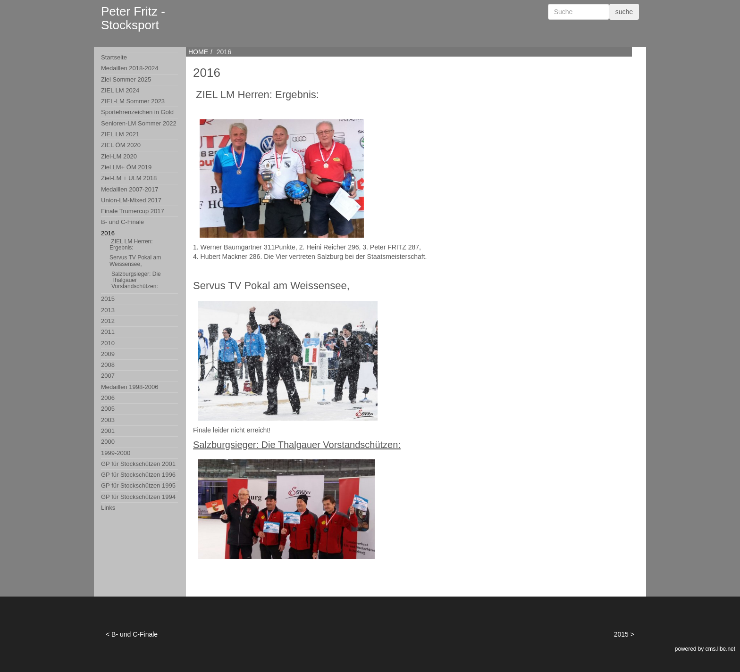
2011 (108, 331)
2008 (108, 364)
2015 (108, 298)
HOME (198, 52)
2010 (108, 343)
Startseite (114, 57)
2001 (108, 430)
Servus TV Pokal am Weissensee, (135, 260)
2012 (108, 320)
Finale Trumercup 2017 (132, 211)
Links (108, 507)
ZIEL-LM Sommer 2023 (133, 101)
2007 (108, 375)
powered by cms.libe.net (705, 649)
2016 (139, 261)
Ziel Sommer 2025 (126, 79)
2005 (108, 408)
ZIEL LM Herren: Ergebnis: (131, 244)
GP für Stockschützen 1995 (138, 485)
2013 (108, 310)
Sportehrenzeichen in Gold (137, 112)
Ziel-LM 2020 (119, 156)
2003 (108, 419)
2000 (108, 441)
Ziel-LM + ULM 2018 (129, 178)
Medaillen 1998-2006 (129, 386)
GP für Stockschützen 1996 (138, 474)
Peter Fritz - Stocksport (133, 18)
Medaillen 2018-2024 (129, 68)
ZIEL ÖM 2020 (121, 145)
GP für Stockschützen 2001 (138, 463)
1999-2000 (115, 452)
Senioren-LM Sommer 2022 (139, 123)
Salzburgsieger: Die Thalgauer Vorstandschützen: (136, 280)
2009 (108, 353)
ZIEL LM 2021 (120, 134)
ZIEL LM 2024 (120, 90)
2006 (108, 397)
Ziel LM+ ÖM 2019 (126, 167)
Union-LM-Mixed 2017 (131, 200)
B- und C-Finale (122, 221)
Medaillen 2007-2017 (129, 189)
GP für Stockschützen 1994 (138, 496)
